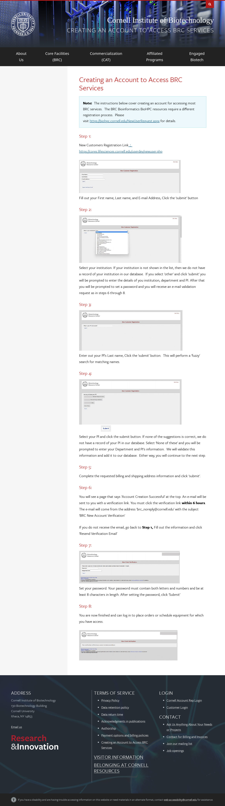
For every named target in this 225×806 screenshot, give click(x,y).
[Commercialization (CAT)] (106, 56)
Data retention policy (115, 707)
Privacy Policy (110, 700)
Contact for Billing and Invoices (187, 736)
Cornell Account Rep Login (184, 700)
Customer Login (177, 707)
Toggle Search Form (210, 4)
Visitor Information (118, 757)
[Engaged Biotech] (197, 56)
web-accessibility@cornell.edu (180, 800)
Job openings (175, 750)
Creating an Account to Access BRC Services (140, 30)
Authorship (108, 728)
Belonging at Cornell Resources (121, 767)
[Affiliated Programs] (155, 56)
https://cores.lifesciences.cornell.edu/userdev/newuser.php (120, 151)
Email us (16, 727)
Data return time (112, 714)
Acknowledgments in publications (123, 721)
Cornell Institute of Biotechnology (160, 20)
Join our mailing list (179, 743)
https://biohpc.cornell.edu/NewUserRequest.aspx (125, 120)
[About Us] (21, 56)
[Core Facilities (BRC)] (57, 56)
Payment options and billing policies (124, 735)
